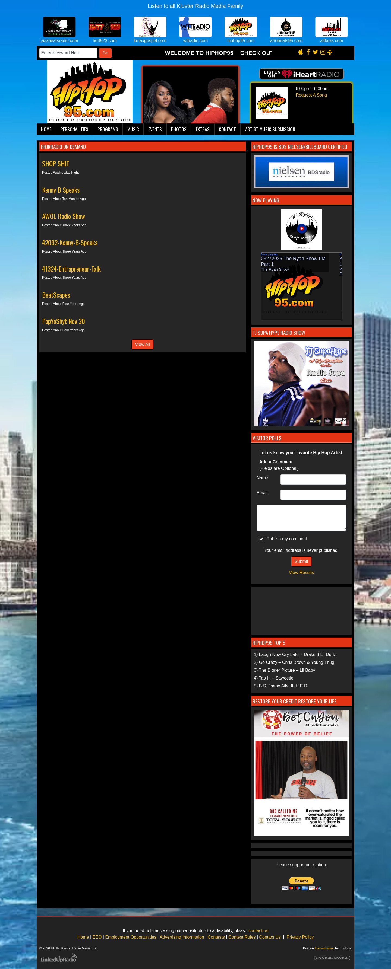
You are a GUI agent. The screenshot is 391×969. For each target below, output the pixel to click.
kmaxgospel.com (150, 40)
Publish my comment (282, 539)
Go (105, 52)
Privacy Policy (300, 937)
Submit (301, 561)
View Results (301, 572)
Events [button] (155, 129)
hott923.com (105, 40)
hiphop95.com (241, 40)
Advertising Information (182, 937)
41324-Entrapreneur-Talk (71, 268)
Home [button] (46, 129)
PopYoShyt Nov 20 (63, 321)
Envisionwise (324, 948)
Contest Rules (242, 937)
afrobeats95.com (286, 40)
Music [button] (133, 129)
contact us (258, 930)
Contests (216, 937)
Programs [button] (107, 129)
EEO (97, 937)
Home (83, 937)
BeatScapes (56, 294)
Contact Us (270, 937)
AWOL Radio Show (63, 216)
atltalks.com (331, 40)
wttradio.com (195, 40)
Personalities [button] (74, 129)
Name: (263, 477)
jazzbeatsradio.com (59, 40)
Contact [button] (227, 129)
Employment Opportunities (130, 937)
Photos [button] (179, 129)
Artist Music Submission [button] (270, 129)
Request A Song (311, 95)
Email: (263, 492)
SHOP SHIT (55, 163)
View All (142, 344)
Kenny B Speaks (61, 190)
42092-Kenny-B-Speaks (69, 242)
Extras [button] (203, 129)
